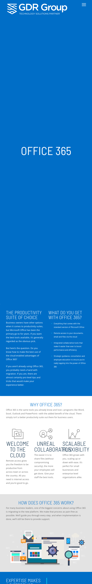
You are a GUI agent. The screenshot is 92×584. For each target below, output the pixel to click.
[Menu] (83, 6)
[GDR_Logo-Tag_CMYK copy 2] (37, 9)
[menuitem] (83, 6)
